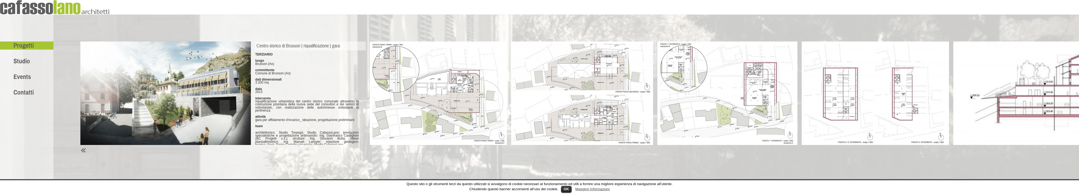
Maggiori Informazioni (592, 189)
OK (566, 189)
